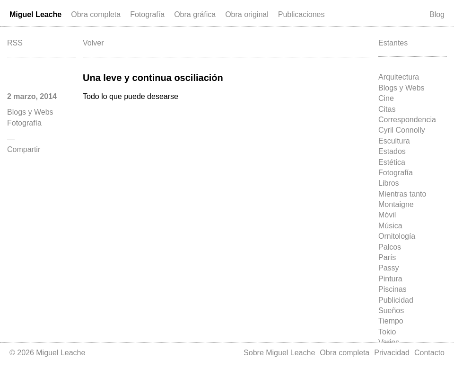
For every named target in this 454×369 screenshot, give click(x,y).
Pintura (390, 279)
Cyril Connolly (401, 130)
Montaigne (396, 204)
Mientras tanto (402, 194)
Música (390, 226)
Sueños (391, 310)
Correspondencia (407, 120)
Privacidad (392, 353)
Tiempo (390, 321)
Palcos (389, 247)
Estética (391, 162)
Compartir (23, 149)
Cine (386, 98)
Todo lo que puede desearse (130, 96)
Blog (437, 14)
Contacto (429, 353)
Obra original (247, 14)
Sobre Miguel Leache (279, 353)
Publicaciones (301, 14)
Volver (93, 43)
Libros (388, 183)
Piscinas (392, 289)
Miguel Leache (35, 14)
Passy (388, 268)
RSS (15, 43)
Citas (386, 109)
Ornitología (396, 236)
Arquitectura (398, 77)
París (387, 257)
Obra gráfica (195, 14)
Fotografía (147, 14)
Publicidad (395, 300)
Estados (392, 151)
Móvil (387, 215)
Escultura (394, 141)
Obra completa (96, 14)
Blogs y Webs (401, 88)
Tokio (387, 332)
